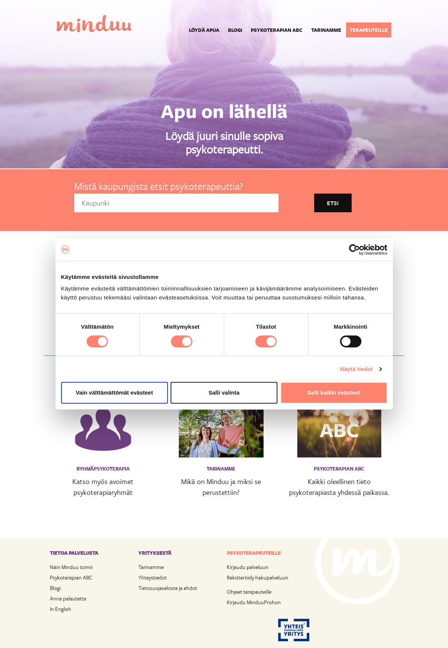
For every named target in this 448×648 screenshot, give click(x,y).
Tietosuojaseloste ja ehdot (167, 587)
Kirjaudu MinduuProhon (254, 602)
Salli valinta (224, 392)
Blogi (235, 30)
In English (60, 608)
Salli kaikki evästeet (333, 392)
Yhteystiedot (152, 577)
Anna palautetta (68, 598)
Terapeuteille (369, 30)
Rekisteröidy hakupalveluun (257, 577)
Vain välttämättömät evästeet (114, 392)
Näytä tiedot (356, 369)
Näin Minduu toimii (71, 567)
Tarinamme (326, 30)
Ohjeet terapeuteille (249, 591)
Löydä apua (204, 30)
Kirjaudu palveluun (247, 567)
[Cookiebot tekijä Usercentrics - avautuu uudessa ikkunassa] (354, 249)
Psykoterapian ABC (277, 30)
